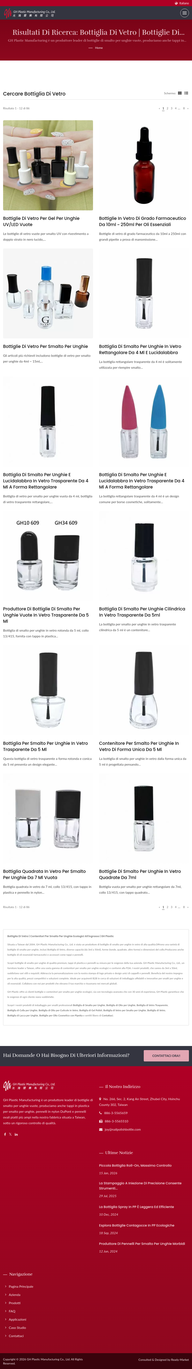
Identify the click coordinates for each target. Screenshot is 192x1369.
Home (99, 47)
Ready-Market (180, 1359)
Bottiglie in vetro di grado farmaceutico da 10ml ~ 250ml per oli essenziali (142, 221)
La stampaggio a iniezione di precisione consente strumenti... (140, 1185)
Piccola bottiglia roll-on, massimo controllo (135, 1165)
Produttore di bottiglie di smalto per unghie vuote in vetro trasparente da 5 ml (46, 615)
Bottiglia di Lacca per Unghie (22, 1015)
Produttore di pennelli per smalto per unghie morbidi (142, 1243)
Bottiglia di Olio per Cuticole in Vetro (58, 1010)
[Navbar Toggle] (184, 13)
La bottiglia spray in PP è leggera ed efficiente (136, 1206)
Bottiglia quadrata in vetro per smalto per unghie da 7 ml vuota (44, 874)
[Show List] (186, 93)
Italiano (184, 3)
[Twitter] (10, 1133)
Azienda (14, 1294)
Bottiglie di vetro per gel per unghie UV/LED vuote (41, 221)
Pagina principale (21, 1286)
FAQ (12, 1310)
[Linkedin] (16, 1133)
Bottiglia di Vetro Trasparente (152, 1005)
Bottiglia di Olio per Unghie (120, 1005)
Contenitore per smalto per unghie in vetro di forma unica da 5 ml (139, 746)
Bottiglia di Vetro (156, 1010)
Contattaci (107, 1015)
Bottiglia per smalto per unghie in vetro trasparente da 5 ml (45, 746)
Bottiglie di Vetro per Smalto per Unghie (45, 346)
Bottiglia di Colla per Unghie (22, 1010)
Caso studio (17, 1327)
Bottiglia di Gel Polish (90, 1010)
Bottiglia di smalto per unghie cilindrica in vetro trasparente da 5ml (142, 612)
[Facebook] (5, 1133)
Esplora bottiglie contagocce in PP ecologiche (137, 1224)
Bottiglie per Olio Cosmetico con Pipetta (61, 1015)
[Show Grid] (180, 93)
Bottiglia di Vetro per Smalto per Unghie (124, 1010)
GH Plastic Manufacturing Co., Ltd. (48, 1358)
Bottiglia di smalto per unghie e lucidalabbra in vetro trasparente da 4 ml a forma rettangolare (45, 481)
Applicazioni (17, 1319)
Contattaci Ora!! (166, 1056)
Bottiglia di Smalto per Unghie (89, 1005)
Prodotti (15, 1302)
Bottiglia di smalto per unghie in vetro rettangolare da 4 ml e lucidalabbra (140, 349)
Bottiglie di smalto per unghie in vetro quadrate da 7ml (140, 874)
